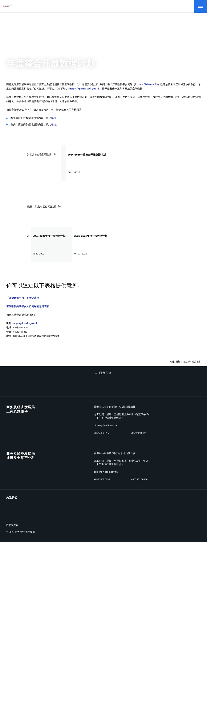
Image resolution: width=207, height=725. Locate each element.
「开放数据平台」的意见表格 (22, 297)
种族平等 (11, 500)
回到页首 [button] (105, 372)
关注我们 (11, 622)
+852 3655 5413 (101, 587)
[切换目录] (200, 6)
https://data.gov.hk (146, 84)
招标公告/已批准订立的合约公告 (26, 522)
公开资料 (11, 478)
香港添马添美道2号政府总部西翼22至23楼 (117, 561)
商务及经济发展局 (20, 566)
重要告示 (11, 544)
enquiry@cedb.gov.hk (25, 323)
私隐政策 (12, 660)
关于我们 (11, 402)
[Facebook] (197, 622)
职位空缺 (11, 511)
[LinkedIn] (187, 622)
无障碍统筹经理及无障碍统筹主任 (26, 489)
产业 (9, 435)
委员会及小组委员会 (18, 457)
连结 (53, 117)
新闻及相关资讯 (15, 468)
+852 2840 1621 (138, 587)
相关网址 (11, 533)
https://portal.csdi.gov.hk (84, 88)
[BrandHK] (22, 650)
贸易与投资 (13, 446)
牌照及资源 (13, 424)
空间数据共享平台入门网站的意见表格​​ (27, 306)
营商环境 (11, 413)
